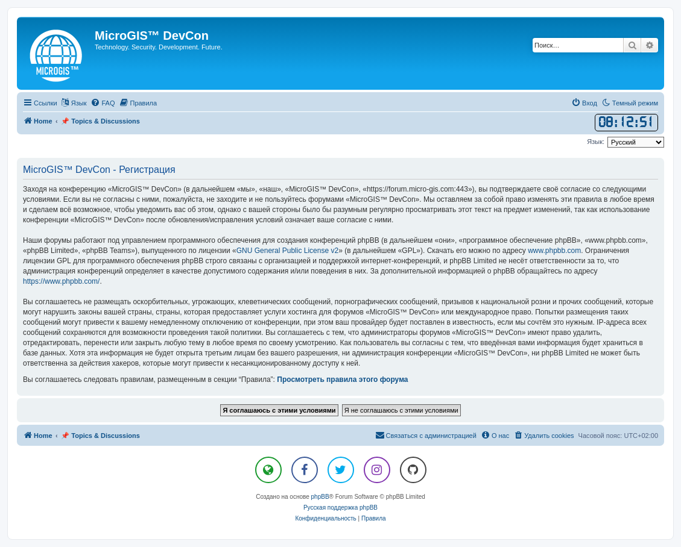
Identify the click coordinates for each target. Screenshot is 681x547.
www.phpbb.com (554, 250)
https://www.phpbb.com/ (61, 281)
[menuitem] (102, 103)
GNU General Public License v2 (287, 250)
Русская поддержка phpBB (340, 507)
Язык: (595, 141)
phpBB (320, 496)
